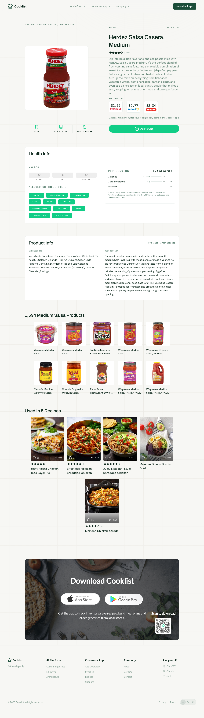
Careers (128, 671)
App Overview (92, 666)
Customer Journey (55, 666)
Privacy (162, 702)
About (127, 666)
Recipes (89, 676)
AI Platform (77, 6)
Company (123, 6)
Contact (128, 676)
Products (89, 671)
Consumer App (101, 6)
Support (89, 681)
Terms (173, 702)
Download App (184, 6)
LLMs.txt (150, 702)
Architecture (52, 676)
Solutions (51, 671)
